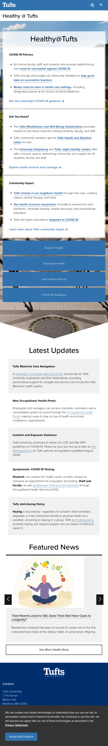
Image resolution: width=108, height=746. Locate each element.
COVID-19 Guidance (54, 295)
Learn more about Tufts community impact (36, 229)
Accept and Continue (21, 736)
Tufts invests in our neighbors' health (38, 193)
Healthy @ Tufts (20, 15)
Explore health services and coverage (33, 167)
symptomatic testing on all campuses (56, 485)
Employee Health (54, 263)
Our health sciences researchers (35, 204)
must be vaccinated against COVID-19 (45, 68)
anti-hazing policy (83, 520)
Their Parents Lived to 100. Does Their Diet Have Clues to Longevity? (51, 617)
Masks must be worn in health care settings (42, 87)
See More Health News (54, 650)
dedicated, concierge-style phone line (39, 374)
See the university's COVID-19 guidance (35, 101)
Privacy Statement (16, 725)
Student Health (54, 248)
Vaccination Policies (54, 279)
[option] (54, 598)
